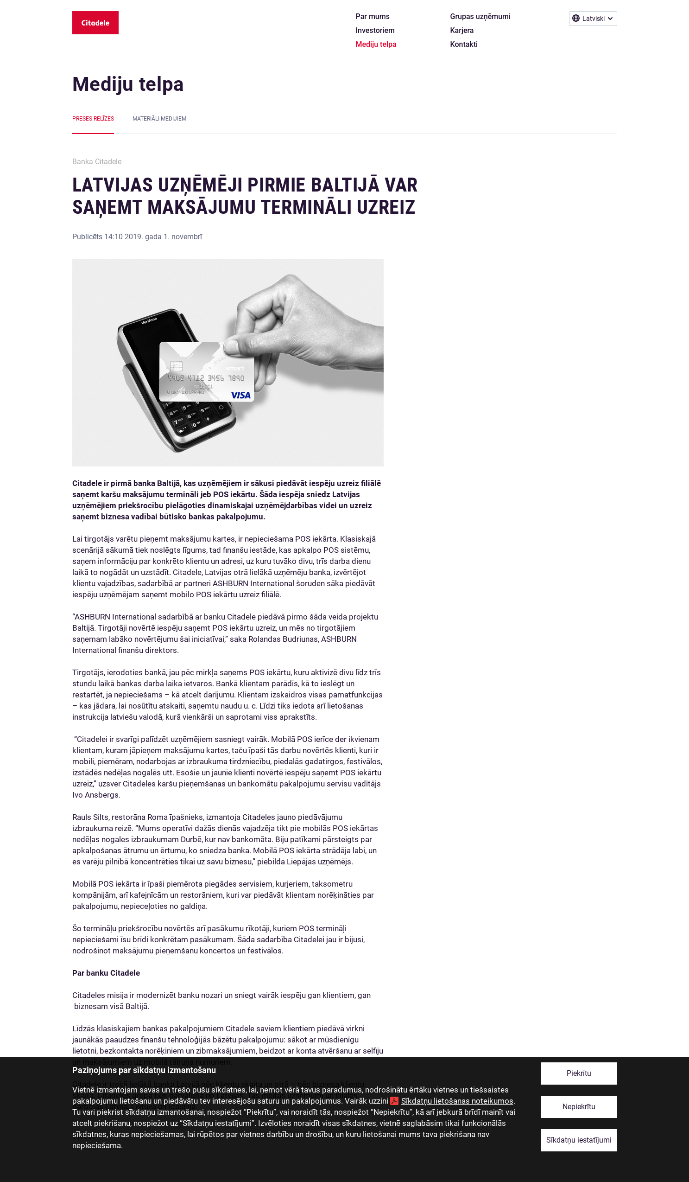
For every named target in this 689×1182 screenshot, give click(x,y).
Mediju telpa (128, 84)
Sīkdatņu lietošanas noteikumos (457, 1100)
